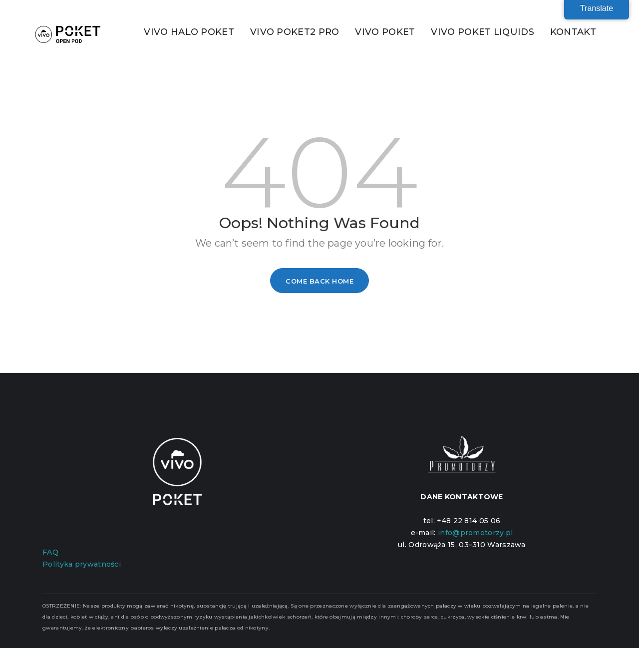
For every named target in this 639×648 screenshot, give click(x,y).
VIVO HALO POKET (189, 31)
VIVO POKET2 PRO (294, 31)
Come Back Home (319, 281)
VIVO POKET (385, 31)
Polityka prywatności (81, 564)
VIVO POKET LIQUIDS (482, 31)
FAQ (50, 552)
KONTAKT (573, 31)
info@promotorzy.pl (475, 532)
